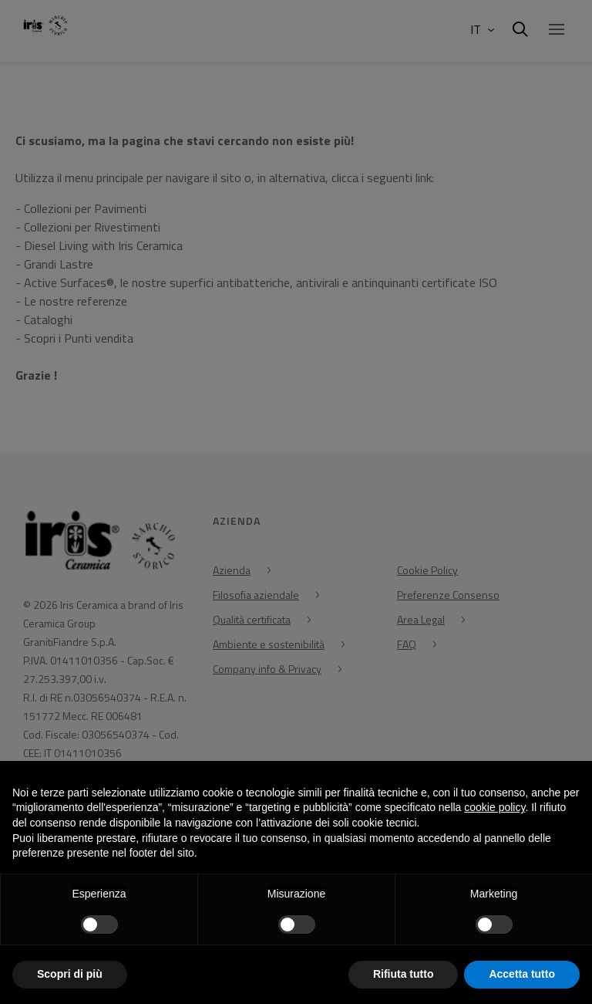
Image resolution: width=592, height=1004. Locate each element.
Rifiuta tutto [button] (403, 974)
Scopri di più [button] (70, 974)
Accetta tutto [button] (522, 974)
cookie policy (494, 807)
